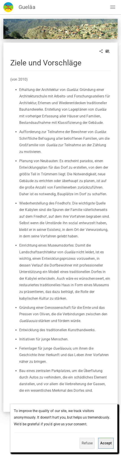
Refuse (87, 443)
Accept (106, 443)
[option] (60, 29)
